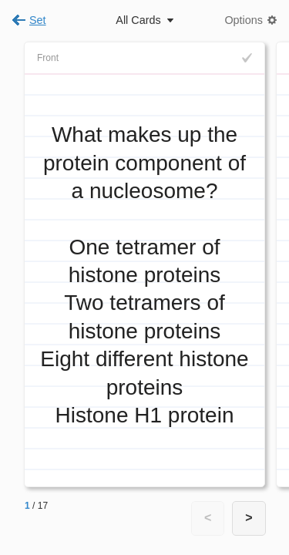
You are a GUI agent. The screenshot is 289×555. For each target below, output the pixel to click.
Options (243, 20)
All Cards (138, 20)
